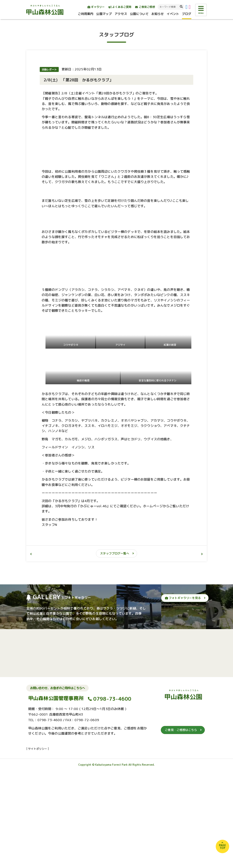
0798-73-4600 (112, 785)
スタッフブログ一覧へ (114, 640)
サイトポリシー (37, 835)
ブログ (186, 14)
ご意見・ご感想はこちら (181, 816)
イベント (173, 14)
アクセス (121, 14)
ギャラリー (96, 7)
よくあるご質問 (119, 7)
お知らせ (157, 14)
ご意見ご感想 (145, 7)
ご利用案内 (85, 14)
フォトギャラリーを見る (183, 684)
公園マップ (104, 14)
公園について (139, 14)
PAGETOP (222, 846)
